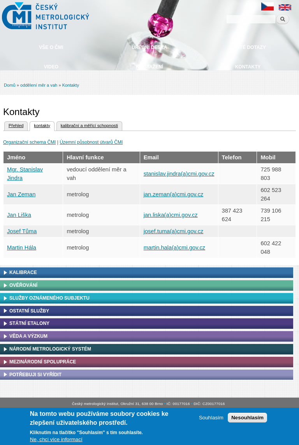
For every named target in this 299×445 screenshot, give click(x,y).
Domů (10, 85)
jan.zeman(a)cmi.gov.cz (174, 194)
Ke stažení (149, 67)
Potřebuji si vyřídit (35, 374)
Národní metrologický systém (50, 349)
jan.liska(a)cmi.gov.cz (171, 215)
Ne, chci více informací (56, 440)
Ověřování (23, 285)
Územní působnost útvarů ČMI (91, 142)
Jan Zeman (21, 194)
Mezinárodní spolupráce (42, 362)
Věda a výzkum (28, 336)
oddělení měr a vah (38, 85)
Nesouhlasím (247, 419)
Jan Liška (19, 215)
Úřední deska (149, 47)
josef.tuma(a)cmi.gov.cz (174, 231)
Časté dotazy (248, 47)
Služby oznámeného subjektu (49, 298)
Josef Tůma (22, 231)
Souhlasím (211, 419)
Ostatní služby (29, 311)
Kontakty (248, 67)
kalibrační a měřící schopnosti (89, 125)
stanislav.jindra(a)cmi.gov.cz (179, 174)
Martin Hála (21, 247)
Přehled (16, 125)
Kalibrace (23, 272)
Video (51, 67)
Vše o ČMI (51, 47)
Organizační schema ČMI (29, 142)
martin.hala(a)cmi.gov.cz (175, 247)
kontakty (40, 125)
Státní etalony (29, 323)
